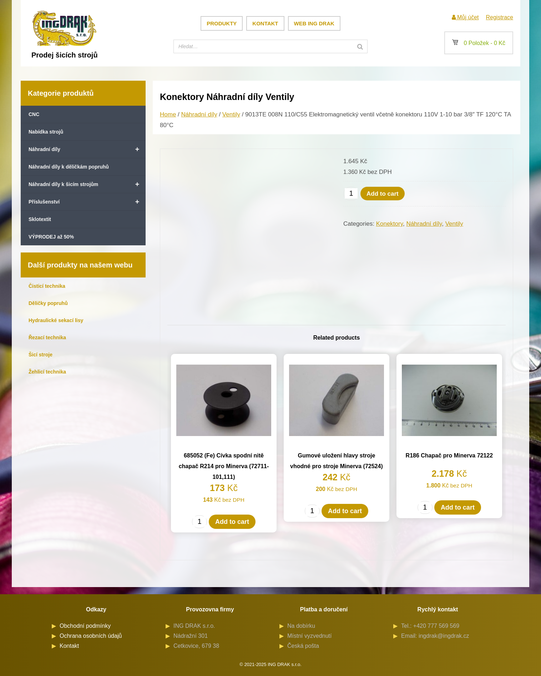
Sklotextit (40, 219)
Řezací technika (47, 337)
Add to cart (382, 193)
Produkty (222, 23)
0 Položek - (478, 43)
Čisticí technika (47, 286)
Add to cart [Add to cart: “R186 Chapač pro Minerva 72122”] (458, 507)
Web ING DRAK (314, 23)
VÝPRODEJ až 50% (51, 237)
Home (168, 114)
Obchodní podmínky (85, 626)
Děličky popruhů (48, 303)
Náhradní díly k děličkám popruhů (69, 167)
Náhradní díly (87, 149)
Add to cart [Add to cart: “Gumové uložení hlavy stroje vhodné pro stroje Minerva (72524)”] (345, 511)
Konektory (389, 223)
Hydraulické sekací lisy (56, 320)
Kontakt (265, 23)
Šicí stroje (40, 354)
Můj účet (465, 17)
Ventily (231, 114)
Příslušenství (87, 201)
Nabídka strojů (46, 132)
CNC (34, 114)
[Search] (360, 46)
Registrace (499, 17)
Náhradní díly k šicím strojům (87, 184)
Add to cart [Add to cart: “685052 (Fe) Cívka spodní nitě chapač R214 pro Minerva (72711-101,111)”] (232, 521)
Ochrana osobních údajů (91, 636)
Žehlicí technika (47, 372)
